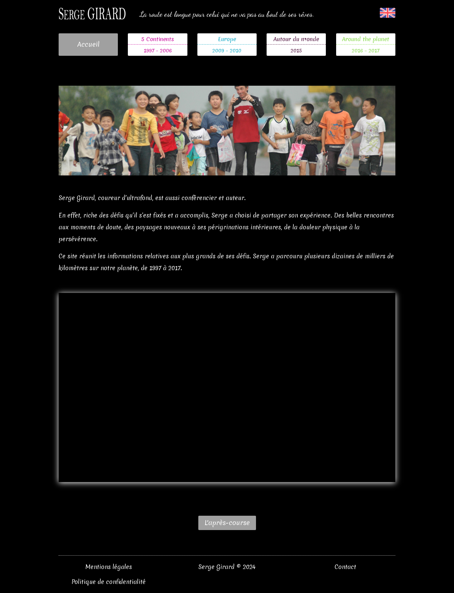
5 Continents (157, 39)
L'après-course (227, 522)
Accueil (88, 44)
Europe (227, 39)
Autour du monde (296, 39)
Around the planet (365, 39)
